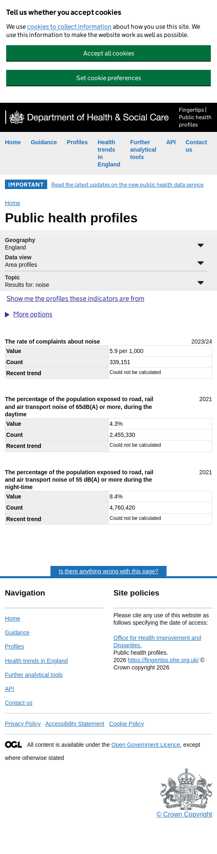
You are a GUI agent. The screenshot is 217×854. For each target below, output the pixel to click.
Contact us (18, 702)
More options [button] (33, 314)
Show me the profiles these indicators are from (75, 298)
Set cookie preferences (108, 78)
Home (13, 142)
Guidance (44, 142)
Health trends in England (36, 661)
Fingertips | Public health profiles (195, 117)
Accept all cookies (108, 53)
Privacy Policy (23, 723)
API (171, 142)
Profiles (77, 142)
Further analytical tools (143, 149)
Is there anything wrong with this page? (108, 571)
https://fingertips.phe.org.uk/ (163, 660)
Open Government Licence (146, 744)
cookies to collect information (69, 26)
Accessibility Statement (74, 723)
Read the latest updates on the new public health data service (127, 184)
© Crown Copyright (184, 814)
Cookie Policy (126, 723)
